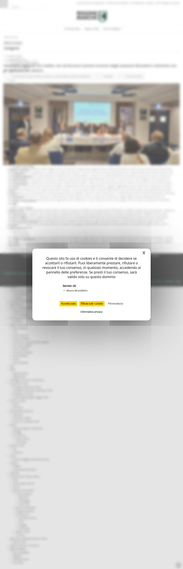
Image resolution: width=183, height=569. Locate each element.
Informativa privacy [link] (91, 311)
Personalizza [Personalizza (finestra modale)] (115, 303)
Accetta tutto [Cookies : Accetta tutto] (68, 303)
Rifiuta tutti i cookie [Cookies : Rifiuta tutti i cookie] (92, 303)
